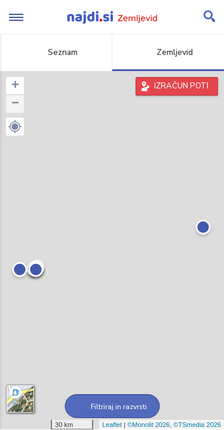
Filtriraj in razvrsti (112, 406)
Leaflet (112, 424)
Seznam (56, 52)
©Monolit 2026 (148, 424)
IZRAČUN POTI (181, 86)
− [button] (15, 104)
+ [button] (15, 86)
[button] (15, 127)
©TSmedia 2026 (197, 424)
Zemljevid (168, 52)
